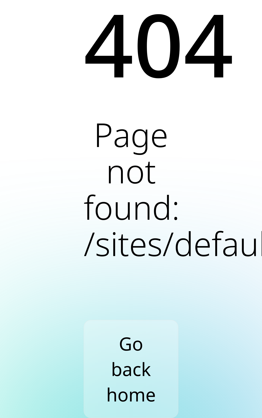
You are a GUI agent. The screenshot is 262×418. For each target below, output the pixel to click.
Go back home (131, 369)
